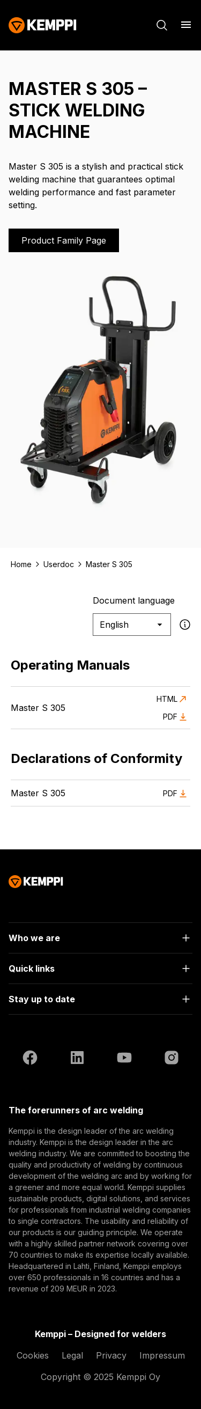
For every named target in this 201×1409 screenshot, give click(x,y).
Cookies (33, 1355)
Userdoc (58, 564)
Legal (72, 1355)
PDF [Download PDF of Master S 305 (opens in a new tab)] (176, 716)
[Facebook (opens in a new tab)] (30, 1059)
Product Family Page (63, 240)
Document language (134, 600)
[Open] (100, 938)
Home (21, 564)
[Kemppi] (43, 25)
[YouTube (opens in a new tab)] (124, 1059)
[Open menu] (186, 24)
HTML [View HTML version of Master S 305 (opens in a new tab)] (173, 699)
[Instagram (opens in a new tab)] (171, 1059)
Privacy (111, 1355)
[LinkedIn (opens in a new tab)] (77, 1059)
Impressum (162, 1355)
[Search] (161, 25)
